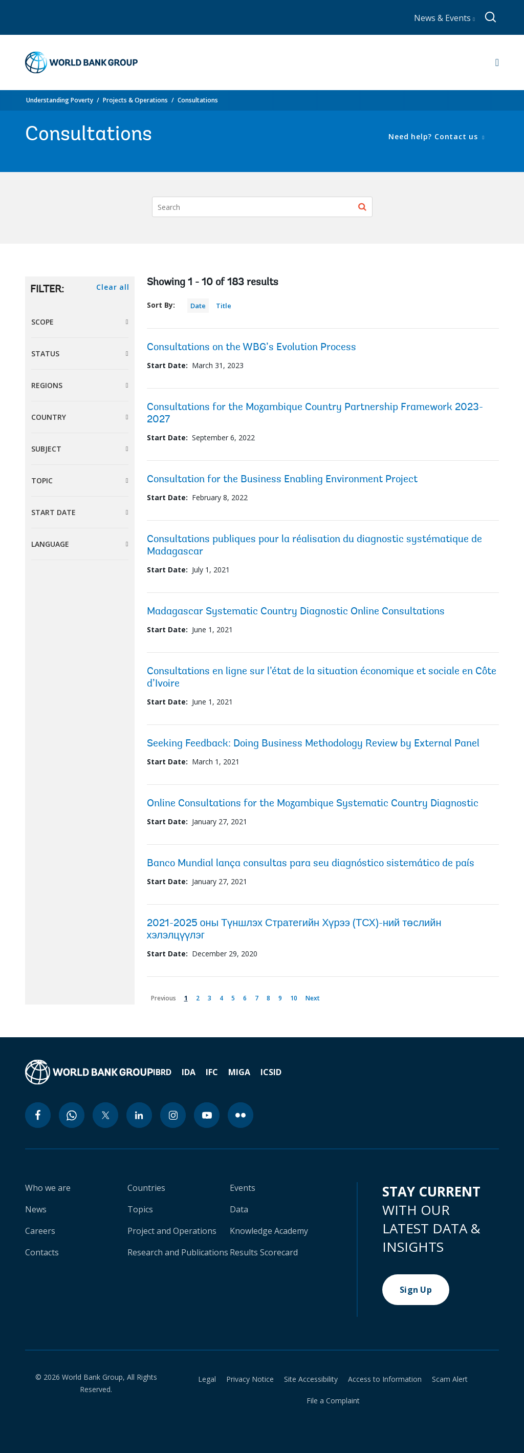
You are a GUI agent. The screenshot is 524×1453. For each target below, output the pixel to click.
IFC (212, 1072)
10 (295, 996)
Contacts (42, 1252)
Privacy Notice (250, 1379)
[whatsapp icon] (71, 1115)
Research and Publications (177, 1252)
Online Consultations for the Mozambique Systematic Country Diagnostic (312, 804)
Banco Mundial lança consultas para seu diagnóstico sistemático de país (310, 864)
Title (223, 305)
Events (242, 1187)
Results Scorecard (264, 1252)
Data (239, 1209)
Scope (42, 322)
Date (198, 305)
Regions (46, 385)
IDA (188, 1072)
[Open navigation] (497, 62)
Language (50, 544)
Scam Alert (450, 1379)
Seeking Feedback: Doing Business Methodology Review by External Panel (313, 744)
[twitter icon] (105, 1115)
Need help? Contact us (434, 136)
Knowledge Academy (269, 1230)
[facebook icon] (38, 1115)
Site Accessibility (311, 1379)
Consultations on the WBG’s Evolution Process (251, 348)
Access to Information (385, 1379)
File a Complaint (333, 1401)
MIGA (239, 1072)
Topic (42, 480)
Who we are (48, 1187)
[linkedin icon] (139, 1115)
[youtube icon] (207, 1115)
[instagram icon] (173, 1115)
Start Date (53, 512)
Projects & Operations (135, 100)
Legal (207, 1379)
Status (45, 353)
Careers (40, 1230)
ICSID (270, 1072)
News (36, 1209)
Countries (146, 1187)
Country (48, 417)
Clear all (112, 287)
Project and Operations (171, 1230)
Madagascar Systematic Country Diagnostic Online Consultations (296, 612)
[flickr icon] (240, 1115)
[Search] (262, 207)
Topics (140, 1209)
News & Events (444, 18)
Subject (46, 449)
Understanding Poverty (59, 100)
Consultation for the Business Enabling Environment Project (282, 480)
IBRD (162, 1072)
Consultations (198, 100)
